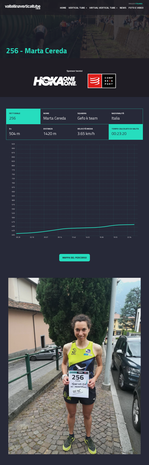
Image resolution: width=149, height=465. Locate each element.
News (123, 7)
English (132, 3)
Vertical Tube (78, 7)
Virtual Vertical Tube (103, 7)
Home (63, 7)
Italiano (138, 3)
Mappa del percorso (74, 257)
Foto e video (136, 7)
